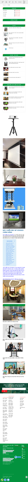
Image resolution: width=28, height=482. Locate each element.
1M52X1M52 (18, 274)
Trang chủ (3, 2)
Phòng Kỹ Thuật (14, 20)
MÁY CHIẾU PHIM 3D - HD (5, 414)
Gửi (4, 391)
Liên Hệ (9, 2)
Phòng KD (14, 8)
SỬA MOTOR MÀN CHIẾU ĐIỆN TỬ (15, 77)
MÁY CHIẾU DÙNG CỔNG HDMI (5, 426)
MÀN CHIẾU (5, 403)
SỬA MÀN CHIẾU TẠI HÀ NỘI (14, 72)
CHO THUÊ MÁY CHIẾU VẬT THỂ (11, 415)
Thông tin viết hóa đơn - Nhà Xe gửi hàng (11, 407)
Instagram (23, 454)
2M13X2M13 (11, 273)
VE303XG (12, 267)
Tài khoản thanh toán (24, 2)
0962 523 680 (17, 12)
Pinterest (23, 458)
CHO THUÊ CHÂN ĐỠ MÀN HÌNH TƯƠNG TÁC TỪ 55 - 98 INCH (17, 87)
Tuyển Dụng (11, 413)
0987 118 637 (17, 15)
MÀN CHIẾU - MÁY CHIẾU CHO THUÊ (14, 84)
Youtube (23, 449)
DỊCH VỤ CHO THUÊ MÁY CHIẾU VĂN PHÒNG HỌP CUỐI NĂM (15, 92)
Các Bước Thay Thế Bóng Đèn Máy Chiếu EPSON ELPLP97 (16, 58)
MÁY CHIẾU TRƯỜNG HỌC (5, 429)
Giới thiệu (6, 2)
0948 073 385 (17, 14)
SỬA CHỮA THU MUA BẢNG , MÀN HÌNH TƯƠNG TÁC (16, 38)
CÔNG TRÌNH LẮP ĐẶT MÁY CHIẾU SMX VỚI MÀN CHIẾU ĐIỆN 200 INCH (16, 63)
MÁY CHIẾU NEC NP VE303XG (8, 234)
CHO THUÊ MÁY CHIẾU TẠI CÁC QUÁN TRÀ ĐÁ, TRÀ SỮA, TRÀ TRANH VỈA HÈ (16, 97)
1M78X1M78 (5, 274)
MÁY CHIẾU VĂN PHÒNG (5, 433)
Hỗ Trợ (15, 2)
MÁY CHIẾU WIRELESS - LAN (5, 411)
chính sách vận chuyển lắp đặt (22, 404)
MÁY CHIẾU (5, 398)
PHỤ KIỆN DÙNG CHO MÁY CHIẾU (15, 67)
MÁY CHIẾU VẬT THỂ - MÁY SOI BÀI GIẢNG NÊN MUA (16, 33)
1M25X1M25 (11, 276)
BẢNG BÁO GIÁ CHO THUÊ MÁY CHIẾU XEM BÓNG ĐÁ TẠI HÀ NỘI (16, 108)
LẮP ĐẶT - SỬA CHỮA (14, 55)
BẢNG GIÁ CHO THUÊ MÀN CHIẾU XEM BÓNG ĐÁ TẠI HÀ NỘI (15, 103)
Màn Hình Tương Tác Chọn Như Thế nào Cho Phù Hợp (16, 43)
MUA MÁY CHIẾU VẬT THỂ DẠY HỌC (15, 27)
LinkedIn (23, 456)
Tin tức (12, 2)
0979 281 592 (17, 10)
